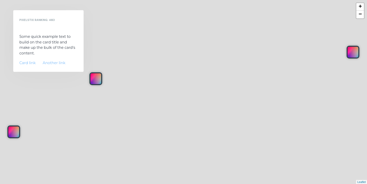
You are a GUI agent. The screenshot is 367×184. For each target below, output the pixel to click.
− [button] (360, 14)
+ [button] (360, 7)
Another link (54, 63)
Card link (27, 63)
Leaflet (361, 181)
